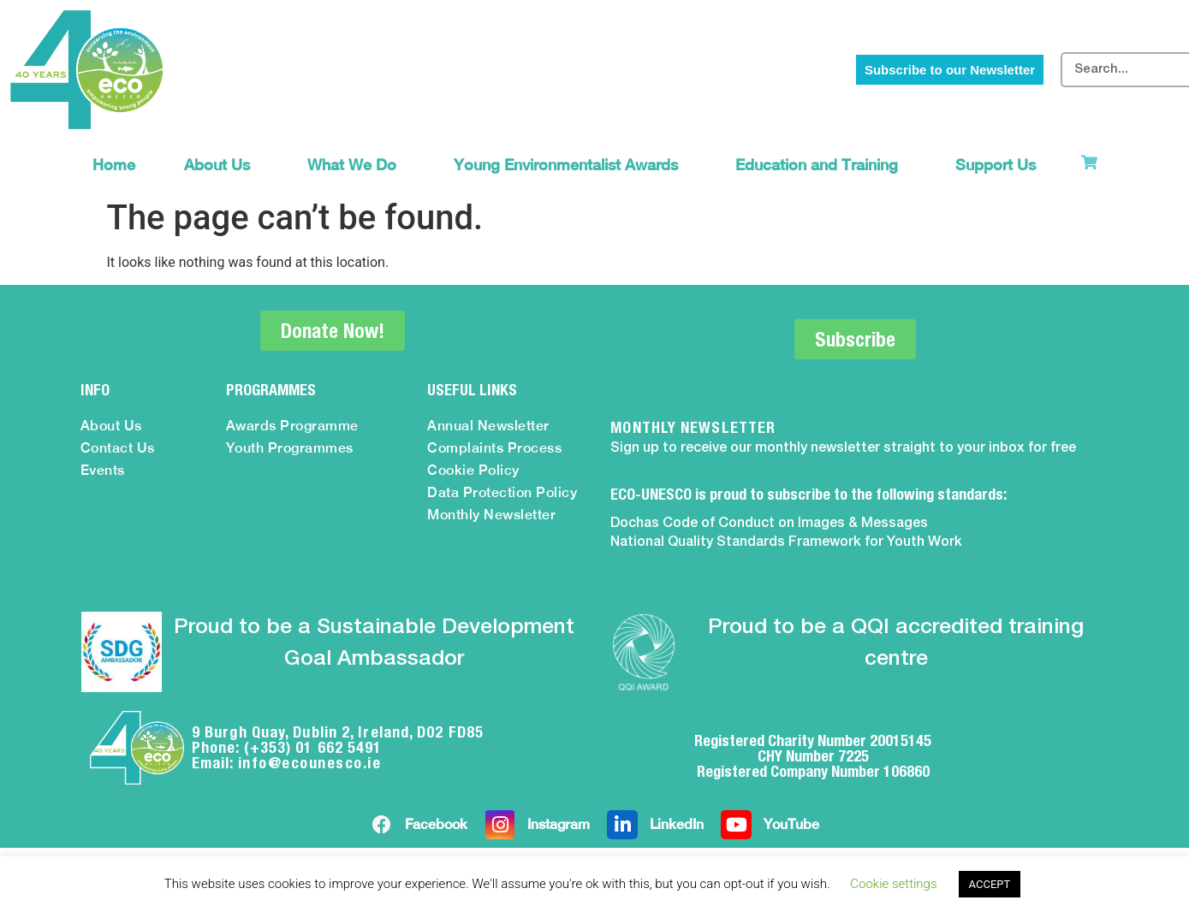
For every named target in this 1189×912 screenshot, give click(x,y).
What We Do (356, 165)
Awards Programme (292, 426)
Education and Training (821, 165)
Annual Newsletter (488, 426)
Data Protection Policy (502, 492)
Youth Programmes (290, 448)
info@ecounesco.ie (310, 763)
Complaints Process (494, 448)
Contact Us (117, 448)
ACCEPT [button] (990, 884)
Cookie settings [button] (893, 883)
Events (102, 470)
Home (113, 165)
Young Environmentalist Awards (570, 165)
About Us (221, 165)
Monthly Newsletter (491, 514)
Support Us (999, 165)
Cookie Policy (473, 470)
